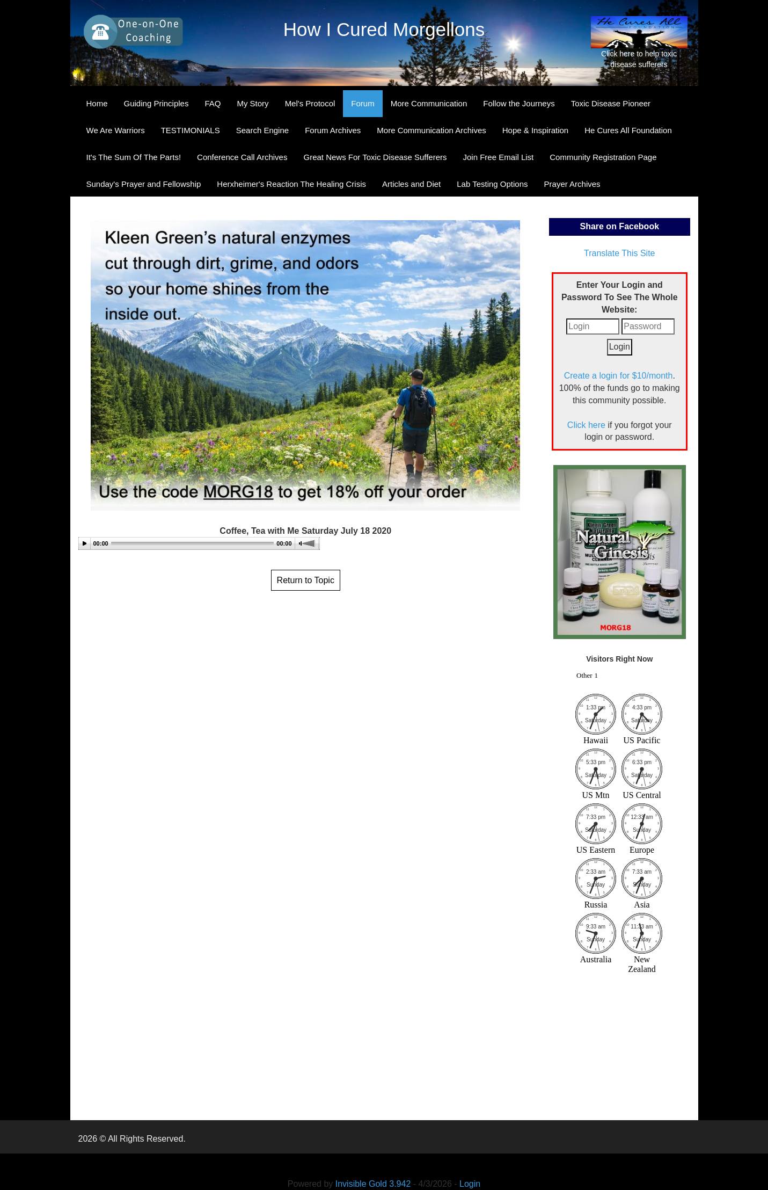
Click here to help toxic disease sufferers (639, 42)
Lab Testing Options (492, 183)
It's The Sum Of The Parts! (133, 157)
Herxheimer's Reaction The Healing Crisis (291, 183)
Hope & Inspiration (535, 130)
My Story (252, 103)
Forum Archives (333, 130)
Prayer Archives (572, 183)
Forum (362, 103)
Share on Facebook (619, 226)
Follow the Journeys (518, 103)
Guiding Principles (156, 103)
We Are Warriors (115, 130)
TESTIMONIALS (190, 130)
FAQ (212, 103)
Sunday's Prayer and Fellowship (143, 183)
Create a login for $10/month (618, 375)
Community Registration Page (603, 157)
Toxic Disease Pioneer (610, 103)
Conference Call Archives (242, 157)
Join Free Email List (498, 157)
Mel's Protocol (310, 103)
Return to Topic (305, 580)
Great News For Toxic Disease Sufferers (375, 157)
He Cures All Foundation (628, 130)
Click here (586, 425)
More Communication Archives (431, 130)
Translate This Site (619, 253)
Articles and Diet (411, 183)
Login (469, 1183)
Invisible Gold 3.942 (374, 1183)
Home (97, 103)
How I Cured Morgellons (384, 29)
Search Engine (262, 130)
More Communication (429, 103)
